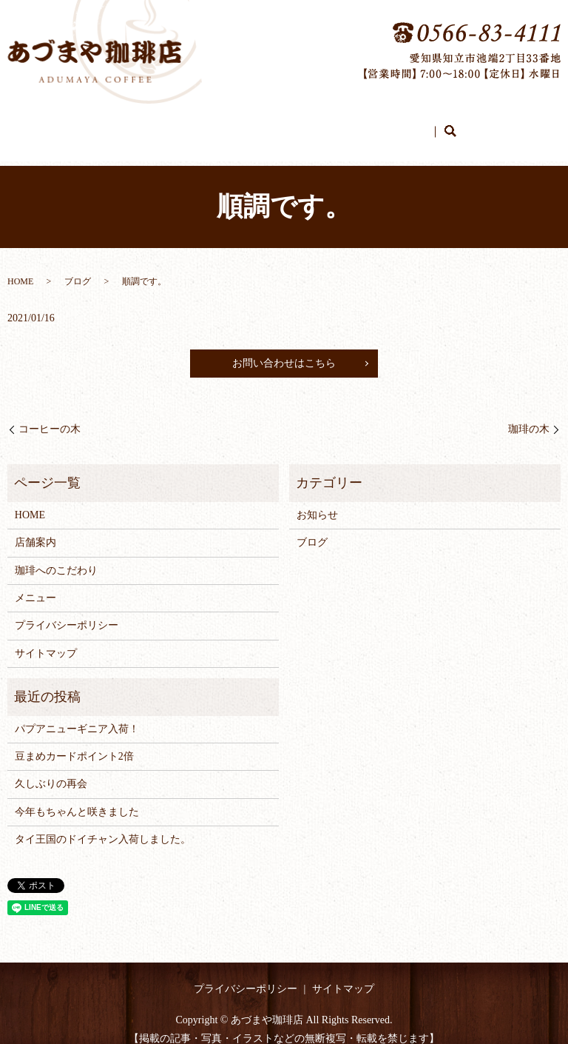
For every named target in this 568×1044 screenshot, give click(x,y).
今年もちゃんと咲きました (77, 797)
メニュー (341, 124)
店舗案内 (196, 124)
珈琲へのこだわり (269, 124)
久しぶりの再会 (51, 769)
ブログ (388, 124)
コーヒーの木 (49, 415)
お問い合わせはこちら (284, 349)
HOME (149, 124)
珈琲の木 (529, 415)
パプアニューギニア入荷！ (77, 714)
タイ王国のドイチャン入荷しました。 (103, 825)
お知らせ (317, 500)
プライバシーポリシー (66, 611)
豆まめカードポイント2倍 (74, 742)
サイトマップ (46, 639)
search (424, 125)
